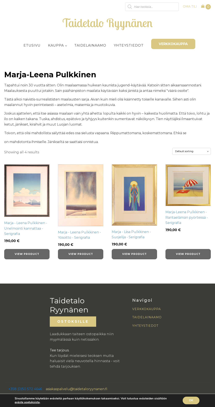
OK (191, 400)
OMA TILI (190, 6)
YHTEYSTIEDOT (145, 325)
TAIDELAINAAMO (147, 317)
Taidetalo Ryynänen (107, 22)
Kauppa (56, 45)
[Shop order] (191, 151)
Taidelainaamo (90, 45)
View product (27, 254)
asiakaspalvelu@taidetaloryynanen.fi (76, 389)
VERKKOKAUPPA (173, 44)
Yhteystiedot (129, 45)
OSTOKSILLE (73, 322)
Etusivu (32, 45)
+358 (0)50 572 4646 (25, 389)
